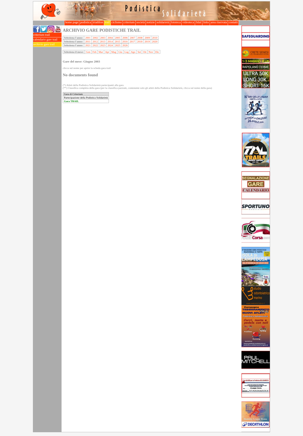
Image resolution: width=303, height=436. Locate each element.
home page (71, 22)
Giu (120, 51)
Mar (100, 51)
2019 (147, 41)
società (141, 22)
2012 (95, 41)
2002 (95, 37)
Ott (144, 51)
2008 (140, 37)
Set (139, 51)
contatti (233, 22)
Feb (95, 51)
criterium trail (47, 35)
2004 (110, 37)
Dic (157, 51)
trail (107, 22)
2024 (110, 45)
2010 (154, 37)
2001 (87, 37)
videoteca (188, 22)
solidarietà (163, 22)
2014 (110, 41)
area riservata (219, 22)
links (206, 22)
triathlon (98, 22)
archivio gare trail (47, 44)
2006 (125, 37)
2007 (132, 37)
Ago (133, 51)
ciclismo (117, 22)
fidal (198, 22)
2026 (125, 45)
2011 (87, 41)
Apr (107, 51)
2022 (95, 45)
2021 (87, 45)
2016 (125, 41)
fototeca (176, 22)
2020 (154, 41)
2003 (102, 37)
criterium (129, 22)
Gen (88, 51)
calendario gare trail (47, 39)
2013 (102, 41)
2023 (102, 45)
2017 (132, 41)
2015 (117, 41)
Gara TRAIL (71, 101)
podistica (85, 22)
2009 (147, 37)
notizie (151, 22)
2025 (117, 45)
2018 (139, 41)
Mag (113, 51)
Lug (127, 51)
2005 (117, 37)
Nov (151, 51)
